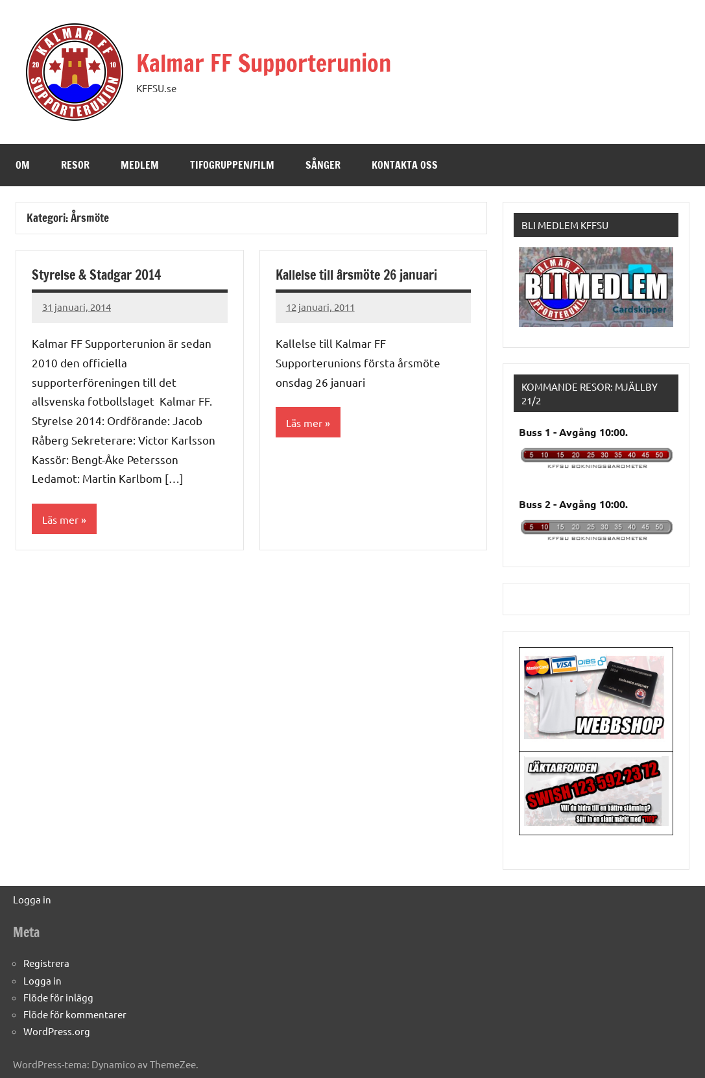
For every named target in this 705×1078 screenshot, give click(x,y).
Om (23, 165)
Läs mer (60, 519)
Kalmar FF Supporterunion (263, 63)
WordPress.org (56, 1031)
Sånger (323, 165)
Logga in (32, 899)
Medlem (140, 165)
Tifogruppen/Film (232, 165)
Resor (75, 165)
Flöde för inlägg (58, 997)
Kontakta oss (405, 165)
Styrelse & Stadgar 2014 (96, 274)
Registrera (46, 963)
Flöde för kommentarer (74, 1014)
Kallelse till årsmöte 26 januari (356, 274)
